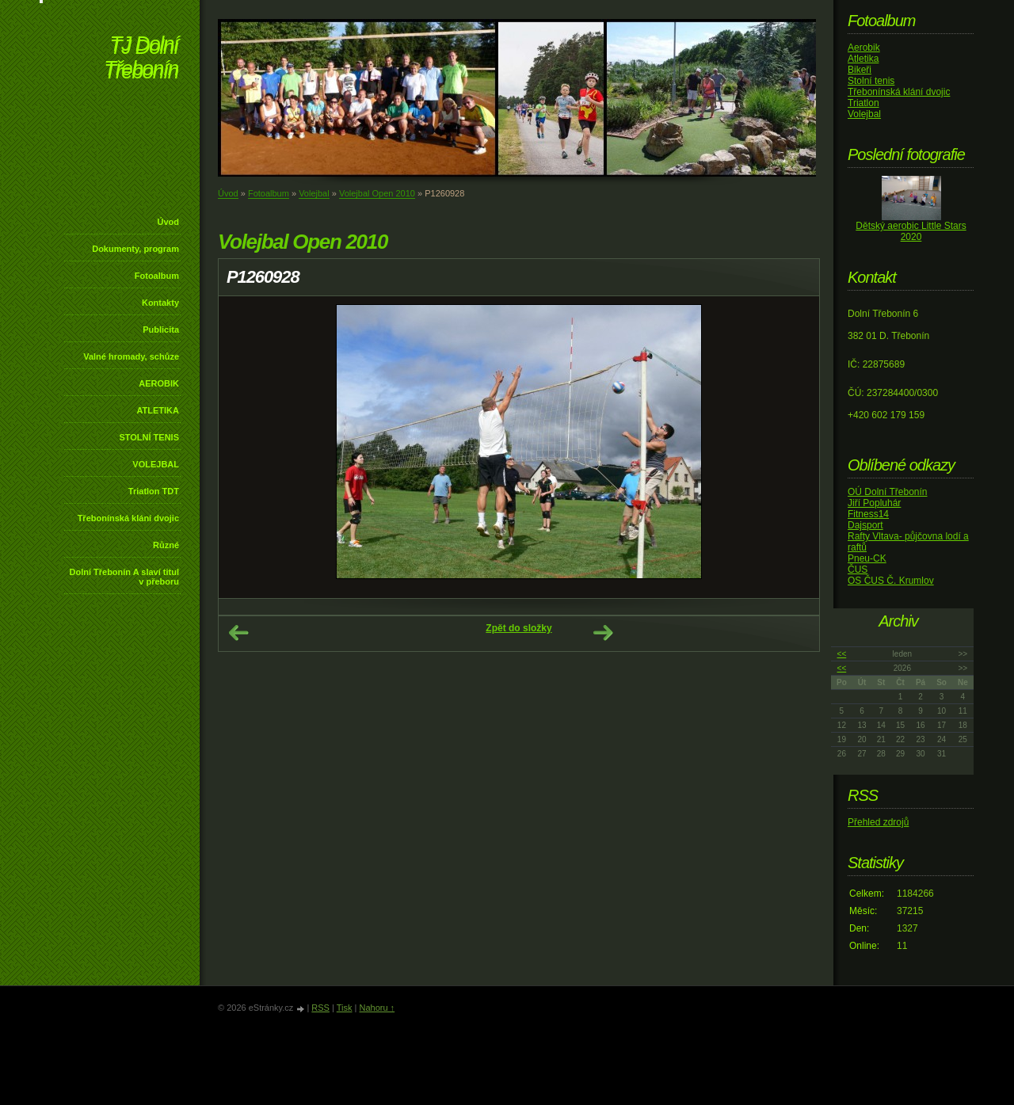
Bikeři (859, 69)
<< (842, 654)
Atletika (863, 58)
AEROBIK (159, 383)
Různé (166, 545)
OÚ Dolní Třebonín (888, 491)
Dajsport (865, 525)
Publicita (161, 329)
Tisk (345, 1007)
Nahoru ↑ (377, 1007)
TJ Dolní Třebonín (141, 59)
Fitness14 (868, 514)
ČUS (857, 569)
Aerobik (864, 47)
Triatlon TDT (153, 491)
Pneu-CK (867, 558)
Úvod (169, 222)
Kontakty (160, 302)
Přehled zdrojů (878, 822)
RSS (320, 1007)
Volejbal (314, 193)
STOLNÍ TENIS (149, 437)
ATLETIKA (157, 410)
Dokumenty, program (135, 248)
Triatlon (863, 103)
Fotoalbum (157, 275)
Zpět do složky (518, 628)
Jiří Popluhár (874, 503)
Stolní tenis (871, 80)
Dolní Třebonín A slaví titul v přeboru (124, 576)
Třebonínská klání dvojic (128, 518)
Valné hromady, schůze (131, 356)
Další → (603, 633)
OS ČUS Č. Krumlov (891, 580)
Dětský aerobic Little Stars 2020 (911, 231)
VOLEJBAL (155, 464)
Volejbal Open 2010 (377, 193)
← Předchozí (238, 633)
